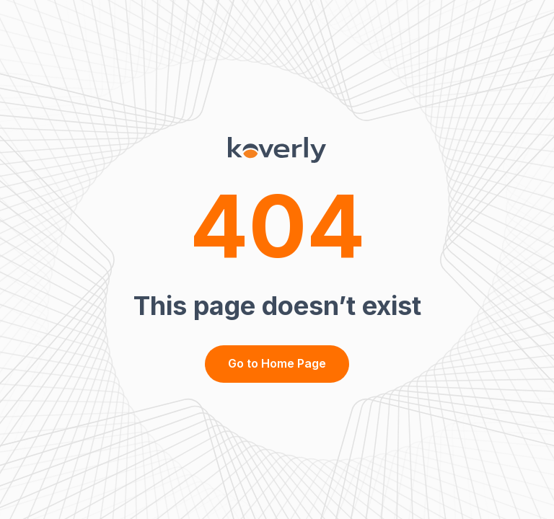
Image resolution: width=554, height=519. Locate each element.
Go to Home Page (277, 363)
